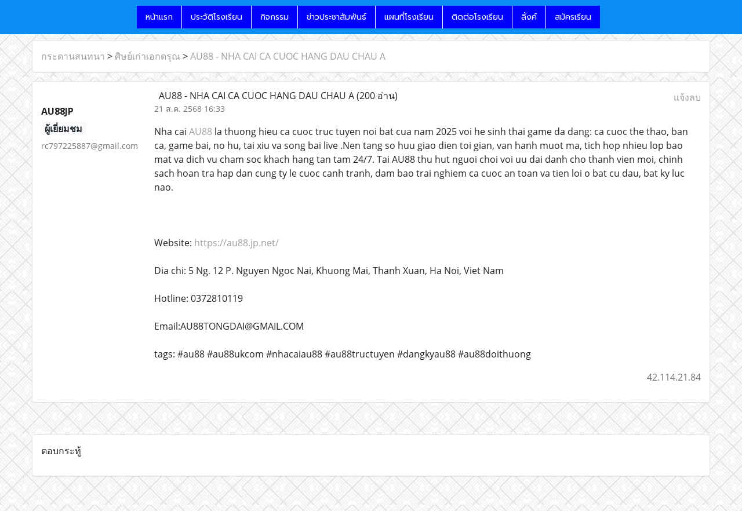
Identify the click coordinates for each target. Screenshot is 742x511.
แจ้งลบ (687, 97)
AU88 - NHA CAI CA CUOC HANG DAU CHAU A (287, 56)
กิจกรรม (274, 17)
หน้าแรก (159, 17)
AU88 (200, 131)
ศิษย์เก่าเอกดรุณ (147, 56)
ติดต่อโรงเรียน (477, 17)
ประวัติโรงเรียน (216, 17)
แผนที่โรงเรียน (409, 17)
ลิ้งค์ (529, 17)
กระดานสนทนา (73, 56)
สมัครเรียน (573, 17)
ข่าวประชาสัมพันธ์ (336, 17)
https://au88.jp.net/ (236, 242)
